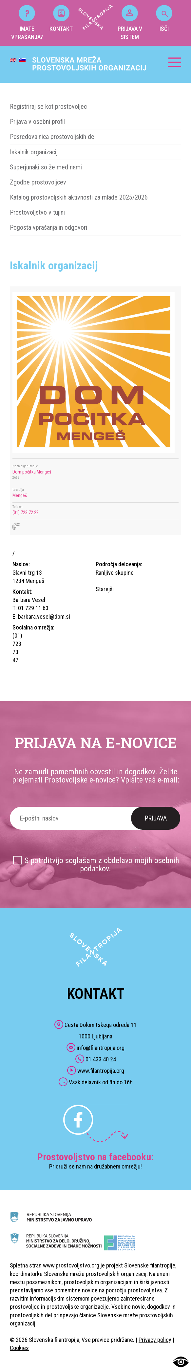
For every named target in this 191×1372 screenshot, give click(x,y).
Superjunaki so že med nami (46, 167)
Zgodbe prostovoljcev (38, 182)
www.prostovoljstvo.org (71, 1265)
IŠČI (164, 18)
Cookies (19, 1347)
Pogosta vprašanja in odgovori (48, 227)
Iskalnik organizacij (34, 152)
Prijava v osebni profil (37, 122)
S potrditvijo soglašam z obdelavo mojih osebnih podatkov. (102, 864)
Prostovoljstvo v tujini (37, 212)
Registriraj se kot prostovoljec (48, 106)
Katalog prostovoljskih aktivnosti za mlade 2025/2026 (79, 197)
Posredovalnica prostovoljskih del (53, 137)
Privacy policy (155, 1339)
